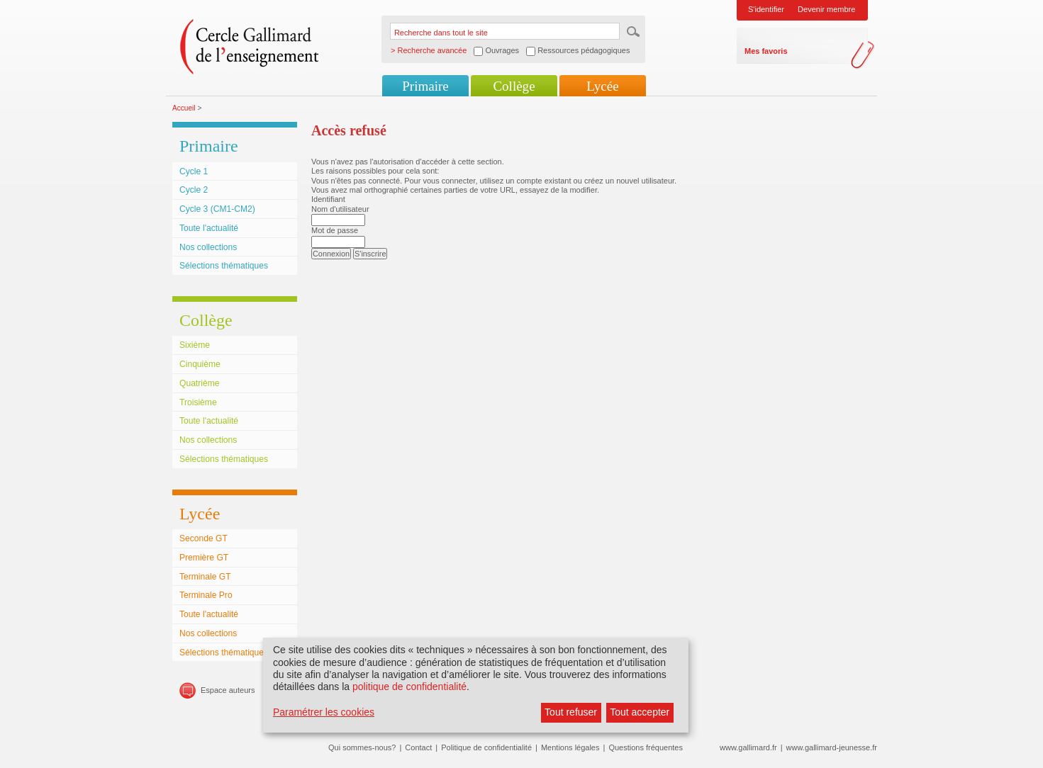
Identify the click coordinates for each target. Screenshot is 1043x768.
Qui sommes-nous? (362, 747)
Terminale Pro (206, 595)
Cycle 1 (193, 171)
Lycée (602, 86)
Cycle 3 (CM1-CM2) (217, 209)
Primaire (425, 86)
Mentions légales (570, 747)
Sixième (194, 345)
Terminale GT (205, 577)
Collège (514, 86)
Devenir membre (826, 9)
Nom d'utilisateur (340, 209)
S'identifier (766, 9)
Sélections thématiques (223, 266)
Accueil (184, 108)
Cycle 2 (193, 190)
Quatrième (199, 383)
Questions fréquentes (645, 747)
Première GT (203, 558)
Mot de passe (334, 230)
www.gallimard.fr (748, 747)
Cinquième (200, 364)
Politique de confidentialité (486, 747)
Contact (418, 747)
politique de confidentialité (409, 686)
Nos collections (208, 247)
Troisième (198, 402)
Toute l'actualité (208, 228)
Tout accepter (639, 712)
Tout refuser (571, 712)
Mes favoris (766, 51)
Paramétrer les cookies (323, 712)
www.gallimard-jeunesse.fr (831, 747)
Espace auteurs (228, 690)
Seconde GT (203, 538)
